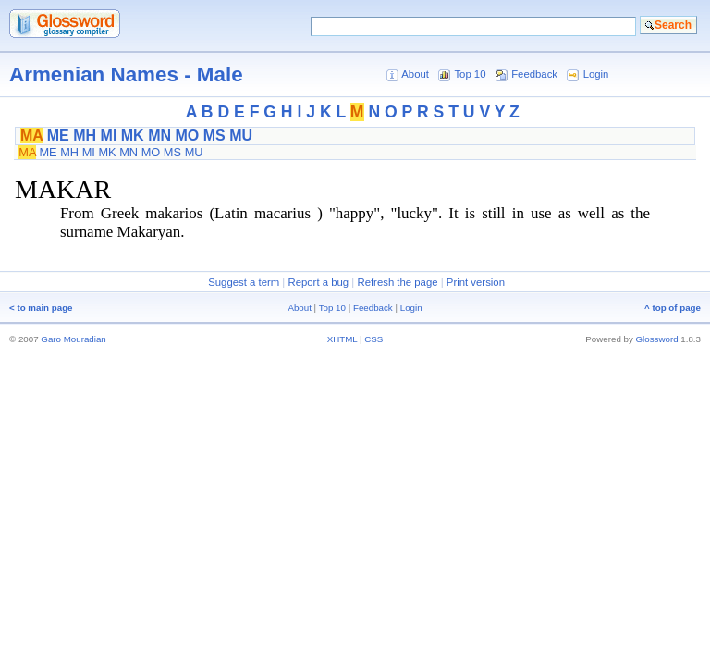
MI (109, 135)
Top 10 (469, 74)
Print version (476, 282)
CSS (373, 339)
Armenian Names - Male (126, 74)
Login (596, 74)
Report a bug (318, 282)
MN (159, 135)
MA (31, 135)
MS (214, 135)
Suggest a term (243, 282)
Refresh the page (397, 282)
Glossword (657, 339)
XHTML (342, 339)
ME (58, 135)
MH (84, 135)
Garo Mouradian (73, 339)
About (415, 74)
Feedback (534, 74)
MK (132, 135)
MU (240, 135)
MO (187, 135)
